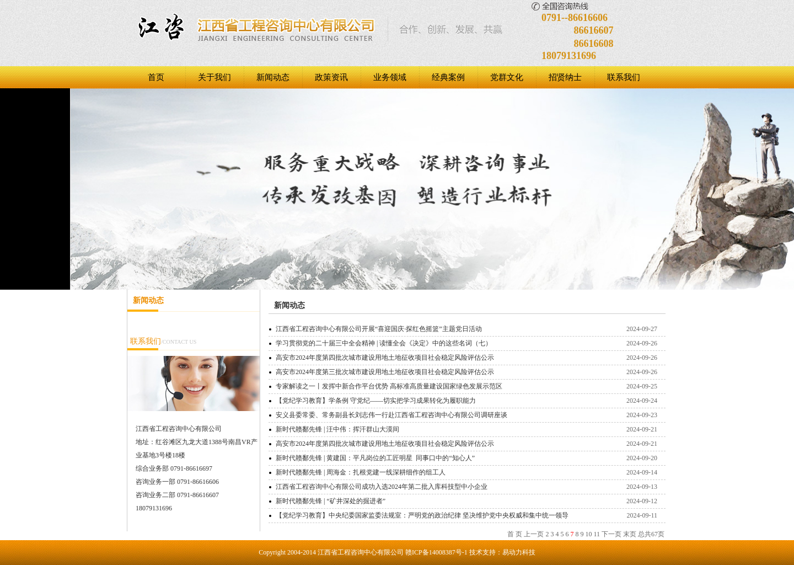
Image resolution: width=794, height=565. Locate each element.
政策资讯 (331, 77)
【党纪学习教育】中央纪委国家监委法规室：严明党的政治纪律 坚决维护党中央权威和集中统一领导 (422, 515)
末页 (629, 534)
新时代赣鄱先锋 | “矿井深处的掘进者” (330, 501)
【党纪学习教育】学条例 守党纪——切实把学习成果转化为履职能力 (376, 400)
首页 (156, 77)
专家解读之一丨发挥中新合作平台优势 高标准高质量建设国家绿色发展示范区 (389, 386)
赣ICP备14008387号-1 (436, 552)
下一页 (611, 534)
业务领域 (389, 77)
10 (588, 534)
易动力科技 (518, 552)
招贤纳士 (565, 77)
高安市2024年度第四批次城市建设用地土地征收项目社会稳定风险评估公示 (385, 357)
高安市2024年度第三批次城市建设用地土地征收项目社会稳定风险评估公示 (385, 372)
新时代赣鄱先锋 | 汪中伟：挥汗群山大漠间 (337, 429)
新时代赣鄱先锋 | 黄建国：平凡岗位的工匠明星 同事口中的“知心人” (375, 458)
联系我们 (623, 77)
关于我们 (214, 77)
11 (596, 534)
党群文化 (506, 77)
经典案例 (448, 77)
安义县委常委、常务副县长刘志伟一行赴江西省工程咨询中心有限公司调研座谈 (391, 415)
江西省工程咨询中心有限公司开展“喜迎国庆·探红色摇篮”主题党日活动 (379, 329)
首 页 (514, 534)
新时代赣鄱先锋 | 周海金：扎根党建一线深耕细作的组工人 (361, 472)
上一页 (534, 534)
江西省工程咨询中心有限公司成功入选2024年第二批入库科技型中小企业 (381, 487)
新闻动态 (272, 77)
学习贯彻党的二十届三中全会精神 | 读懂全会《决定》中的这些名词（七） (384, 343)
